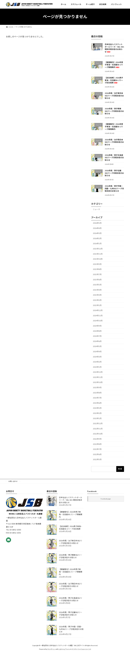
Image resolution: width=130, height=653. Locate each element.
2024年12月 (98, 310)
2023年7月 (97, 398)
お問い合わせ (13, 481)
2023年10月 (98, 382)
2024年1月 (97, 367)
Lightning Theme (64, 649)
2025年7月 (97, 274)
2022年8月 (97, 444)
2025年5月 (97, 285)
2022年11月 (98, 429)
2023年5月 (97, 408)
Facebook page (106, 499)
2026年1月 (97, 243)
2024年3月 (97, 357)
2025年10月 (98, 259)
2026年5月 (97, 223)
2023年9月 (97, 387)
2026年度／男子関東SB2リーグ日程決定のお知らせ (114, 111)
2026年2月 (97, 238)
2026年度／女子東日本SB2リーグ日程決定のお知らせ (114, 95)
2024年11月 (98, 315)
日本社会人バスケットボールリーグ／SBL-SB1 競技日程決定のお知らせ (70, 500)
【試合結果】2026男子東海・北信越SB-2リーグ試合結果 (114, 80)
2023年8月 (97, 392)
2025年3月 (97, 295)
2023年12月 (98, 372)
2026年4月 (97, 228)
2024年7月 (97, 336)
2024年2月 (97, 362)
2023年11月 (98, 377)
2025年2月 (97, 300)
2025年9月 (97, 264)
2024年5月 (97, 346)
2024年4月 (97, 351)
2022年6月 (97, 454)
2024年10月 (98, 321)
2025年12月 (98, 249)
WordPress (51, 649)
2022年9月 (97, 439)
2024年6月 (97, 341)
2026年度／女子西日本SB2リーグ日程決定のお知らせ (114, 142)
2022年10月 (98, 434)
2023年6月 (97, 403)
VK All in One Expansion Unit (81, 649)
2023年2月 (97, 413)
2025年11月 (98, 254)
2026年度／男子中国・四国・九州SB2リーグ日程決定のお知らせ (114, 188)
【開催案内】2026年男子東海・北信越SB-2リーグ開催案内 (114, 64)
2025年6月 (97, 279)
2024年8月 (97, 331)
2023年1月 (97, 418)
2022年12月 (98, 423)
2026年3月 (97, 233)
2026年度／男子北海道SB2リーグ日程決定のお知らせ (114, 157)
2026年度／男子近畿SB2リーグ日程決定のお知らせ (114, 173)
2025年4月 (97, 290)
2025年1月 (97, 305)
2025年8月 (97, 269)
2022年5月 (97, 459)
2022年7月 (97, 449)
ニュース (96, 209)
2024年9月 (97, 326)
